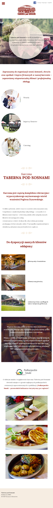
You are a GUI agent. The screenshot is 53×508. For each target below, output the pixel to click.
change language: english (44, 2)
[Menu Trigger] (3, 3)
